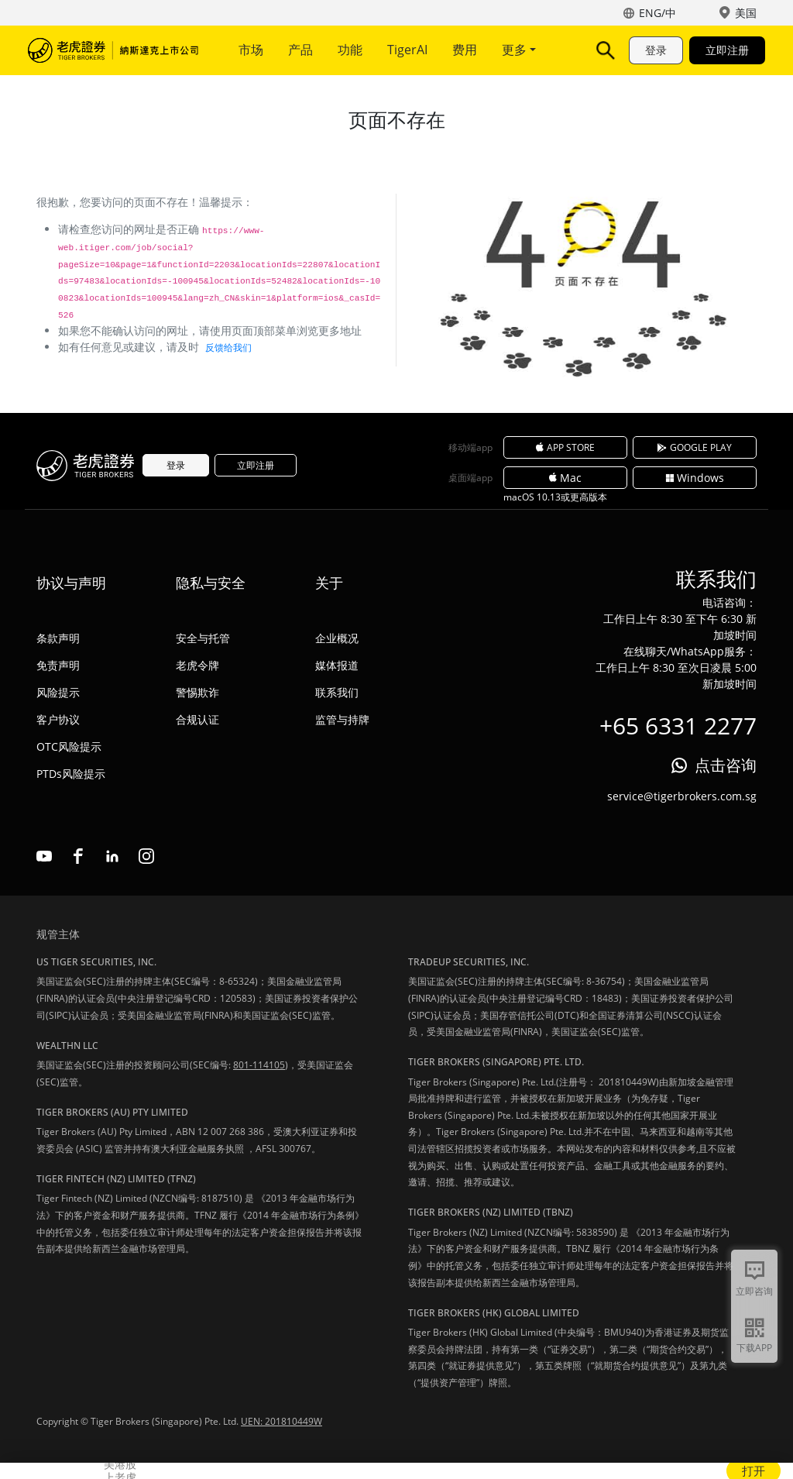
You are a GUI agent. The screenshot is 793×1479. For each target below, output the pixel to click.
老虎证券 (113, 50)
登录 (656, 50)
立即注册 (727, 50)
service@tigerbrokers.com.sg (682, 796)
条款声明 (58, 638)
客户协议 (58, 719)
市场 (251, 49)
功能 (350, 49)
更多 (519, 49)
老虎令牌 (197, 665)
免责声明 (58, 665)
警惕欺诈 (197, 692)
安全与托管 (203, 638)
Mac (565, 477)
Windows (695, 477)
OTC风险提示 (68, 746)
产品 (300, 49)
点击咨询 (726, 765)
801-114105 (259, 1064)
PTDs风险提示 (70, 773)
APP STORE (565, 447)
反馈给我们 (228, 347)
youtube (44, 856)
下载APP (754, 1347)
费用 (464, 49)
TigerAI (407, 49)
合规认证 (197, 719)
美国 (746, 12)
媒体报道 (337, 665)
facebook (78, 856)
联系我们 (337, 692)
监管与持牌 (342, 719)
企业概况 (337, 638)
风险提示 (58, 692)
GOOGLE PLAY (694, 447)
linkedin (112, 856)
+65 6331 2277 (678, 725)
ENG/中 (657, 12)
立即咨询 (754, 1291)
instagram (146, 856)
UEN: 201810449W (281, 1421)
